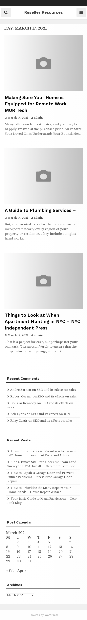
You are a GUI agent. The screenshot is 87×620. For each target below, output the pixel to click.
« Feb (10, 571)
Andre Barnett (20, 390)
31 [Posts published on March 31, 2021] (29, 561)
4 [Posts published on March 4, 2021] (38, 542)
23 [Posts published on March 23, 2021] (19, 556)
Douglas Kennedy (23, 403)
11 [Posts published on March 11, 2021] (39, 547)
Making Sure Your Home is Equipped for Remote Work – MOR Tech (38, 104)
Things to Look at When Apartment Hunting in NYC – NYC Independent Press (42, 321)
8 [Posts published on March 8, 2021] (7, 547)
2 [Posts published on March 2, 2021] (18, 542)
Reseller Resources (43, 12)
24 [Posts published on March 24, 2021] (29, 556)
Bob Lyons (18, 414)
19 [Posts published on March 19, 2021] (50, 552)
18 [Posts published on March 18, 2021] (39, 552)
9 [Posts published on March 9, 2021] (18, 547)
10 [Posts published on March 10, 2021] (29, 547)
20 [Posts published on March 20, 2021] (60, 552)
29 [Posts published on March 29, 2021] (8, 561)
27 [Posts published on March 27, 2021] (60, 556)
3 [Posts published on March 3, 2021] (29, 542)
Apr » (21, 571)
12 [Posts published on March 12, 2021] (50, 547)
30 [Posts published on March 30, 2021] (19, 561)
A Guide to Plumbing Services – (40, 210)
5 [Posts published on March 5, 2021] (49, 542)
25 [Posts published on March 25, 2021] (39, 556)
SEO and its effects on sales (56, 390)
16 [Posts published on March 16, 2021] (18, 552)
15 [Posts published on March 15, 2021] (8, 552)
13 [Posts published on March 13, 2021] (60, 547)
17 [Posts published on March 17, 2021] (29, 552)
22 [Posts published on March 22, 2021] (8, 556)
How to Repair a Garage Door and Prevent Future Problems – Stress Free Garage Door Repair (40, 477)
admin (38, 117)
